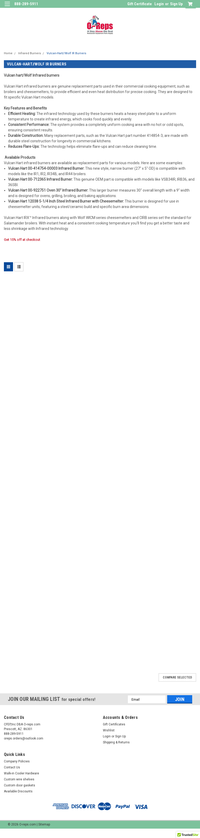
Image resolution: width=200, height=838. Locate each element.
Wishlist (109, 730)
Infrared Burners (29, 53)
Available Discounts (18, 791)
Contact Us (12, 767)
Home (8, 53)
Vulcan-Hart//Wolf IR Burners (66, 53)
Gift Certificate (139, 4)
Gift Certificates (114, 724)
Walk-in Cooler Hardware (21, 773)
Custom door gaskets (19, 785)
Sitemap (44, 824)
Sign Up (176, 4)
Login (159, 4)
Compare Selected (177, 677)
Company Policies (17, 761)
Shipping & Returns (116, 742)
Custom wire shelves (19, 779)
